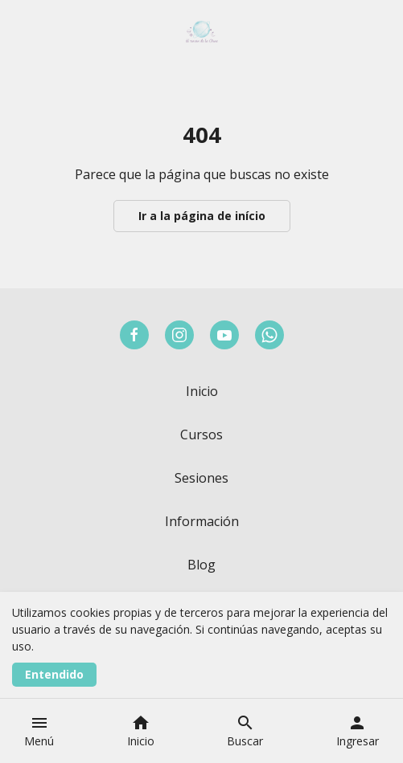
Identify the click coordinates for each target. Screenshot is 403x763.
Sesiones (201, 478)
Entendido (54, 674)
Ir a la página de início (201, 215)
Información (202, 521)
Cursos (201, 434)
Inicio (202, 391)
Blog (201, 564)
